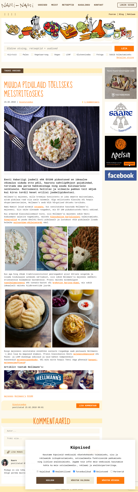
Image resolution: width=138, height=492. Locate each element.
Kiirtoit (12, 55)
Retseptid (68, 5)
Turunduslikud (82, 472)
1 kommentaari (91, 102)
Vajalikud (43, 472)
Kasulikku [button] (84, 5)
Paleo (26, 55)
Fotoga (99, 55)
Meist (54, 5)
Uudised (42, 5)
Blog (121, 14)
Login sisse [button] (127, 5)
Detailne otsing (125, 58)
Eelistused (101, 472)
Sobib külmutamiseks (120, 55)
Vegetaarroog (41, 55)
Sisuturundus (26, 102)
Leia (124, 48)
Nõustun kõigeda (110, 480)
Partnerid (117, 472)
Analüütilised (61, 472)
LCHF (68, 55)
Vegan (57, 55)
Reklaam (131, 14)
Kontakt (98, 5)
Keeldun (50, 480)
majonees (8, 396)
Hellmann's (20, 396)
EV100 (30, 396)
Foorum (112, 14)
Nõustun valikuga (80, 480)
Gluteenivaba (84, 55)
